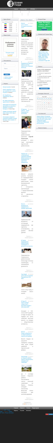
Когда (38, 119)
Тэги (27, 20)
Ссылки (22, 410)
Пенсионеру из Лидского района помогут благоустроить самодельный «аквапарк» (27, 359)
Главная (16, 9)
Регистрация (8, 78)
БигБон (46, 119)
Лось (41, 119)
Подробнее (44, 29)
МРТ (43, 119)
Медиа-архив (35, 408)
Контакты (28, 410)
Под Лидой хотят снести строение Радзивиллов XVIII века (27, 276)
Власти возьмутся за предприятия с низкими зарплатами (26, 206)
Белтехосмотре (40, 123)
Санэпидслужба (40, 117)
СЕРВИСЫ (24, 11)
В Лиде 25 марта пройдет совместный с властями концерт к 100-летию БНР (26, 304)
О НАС (32, 11)
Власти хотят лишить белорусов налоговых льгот (26, 25)
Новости (23, 20)
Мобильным (46, 122)
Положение (47, 116)
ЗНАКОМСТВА (17, 14)
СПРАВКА (33, 9)
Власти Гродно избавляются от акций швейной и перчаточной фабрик (26, 334)
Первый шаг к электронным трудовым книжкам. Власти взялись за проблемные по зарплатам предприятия (26, 158)
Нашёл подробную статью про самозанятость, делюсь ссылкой (9, 91)
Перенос (39, 116)
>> (30, 404)
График (44, 120)
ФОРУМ (25, 14)
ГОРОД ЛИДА (23, 9)
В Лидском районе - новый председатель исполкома (25, 111)
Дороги (42, 116)
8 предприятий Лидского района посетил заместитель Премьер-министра (27, 64)
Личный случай (6, 87)
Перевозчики (40, 122)
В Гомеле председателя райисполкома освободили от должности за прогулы (27, 243)
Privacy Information (9, 412)
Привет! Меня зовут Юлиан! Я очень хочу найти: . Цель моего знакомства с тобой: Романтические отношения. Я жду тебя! (44, 56)
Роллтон (50, 117)
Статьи (28, 408)
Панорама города (10, 52)
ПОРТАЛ (16, 11)
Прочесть (28, 57)
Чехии (46, 117)
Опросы (16, 410)
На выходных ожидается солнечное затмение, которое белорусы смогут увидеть (10, 118)
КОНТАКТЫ (17, 16)
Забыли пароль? (9, 77)
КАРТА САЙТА (32, 14)
